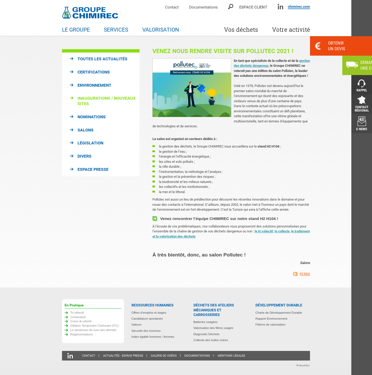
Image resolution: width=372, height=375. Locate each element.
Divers (84, 156)
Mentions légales (231, 355)
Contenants (78, 317)
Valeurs (136, 324)
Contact (172, 7)
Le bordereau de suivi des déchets (93, 330)
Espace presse (93, 169)
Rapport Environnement (271, 318)
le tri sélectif (264, 231)
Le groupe (76, 30)
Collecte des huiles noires (210, 340)
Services (116, 30)
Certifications (94, 72)
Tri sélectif (77, 312)
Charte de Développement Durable (278, 312)
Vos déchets (241, 29)
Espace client (253, 7)
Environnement (94, 85)
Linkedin (280, 6)
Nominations (92, 116)
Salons (86, 130)
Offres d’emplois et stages (148, 312)
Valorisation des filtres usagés (213, 327)
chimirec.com (299, 6)
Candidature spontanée (147, 318)
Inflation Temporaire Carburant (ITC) (94, 325)
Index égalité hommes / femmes (152, 336)
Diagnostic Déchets (206, 334)
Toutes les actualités (102, 58)
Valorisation (160, 30)
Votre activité (291, 29)
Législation (90, 143)
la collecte (282, 231)
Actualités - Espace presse (123, 355)
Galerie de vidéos (164, 355)
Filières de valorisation (270, 324)
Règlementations (81, 334)
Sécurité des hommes (146, 330)
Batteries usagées (205, 321)
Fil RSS (305, 274)
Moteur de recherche (231, 6)
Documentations (203, 7)
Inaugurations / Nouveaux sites (107, 101)
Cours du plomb (81, 321)
